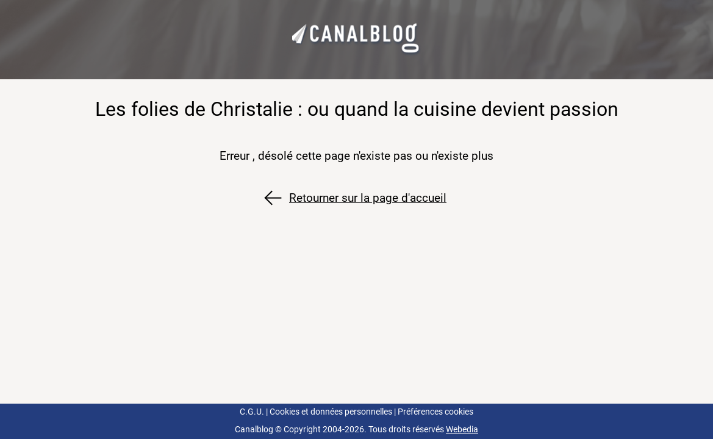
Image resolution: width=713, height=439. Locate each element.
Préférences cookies (435, 412)
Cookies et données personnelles (331, 412)
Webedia (462, 429)
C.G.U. (252, 412)
